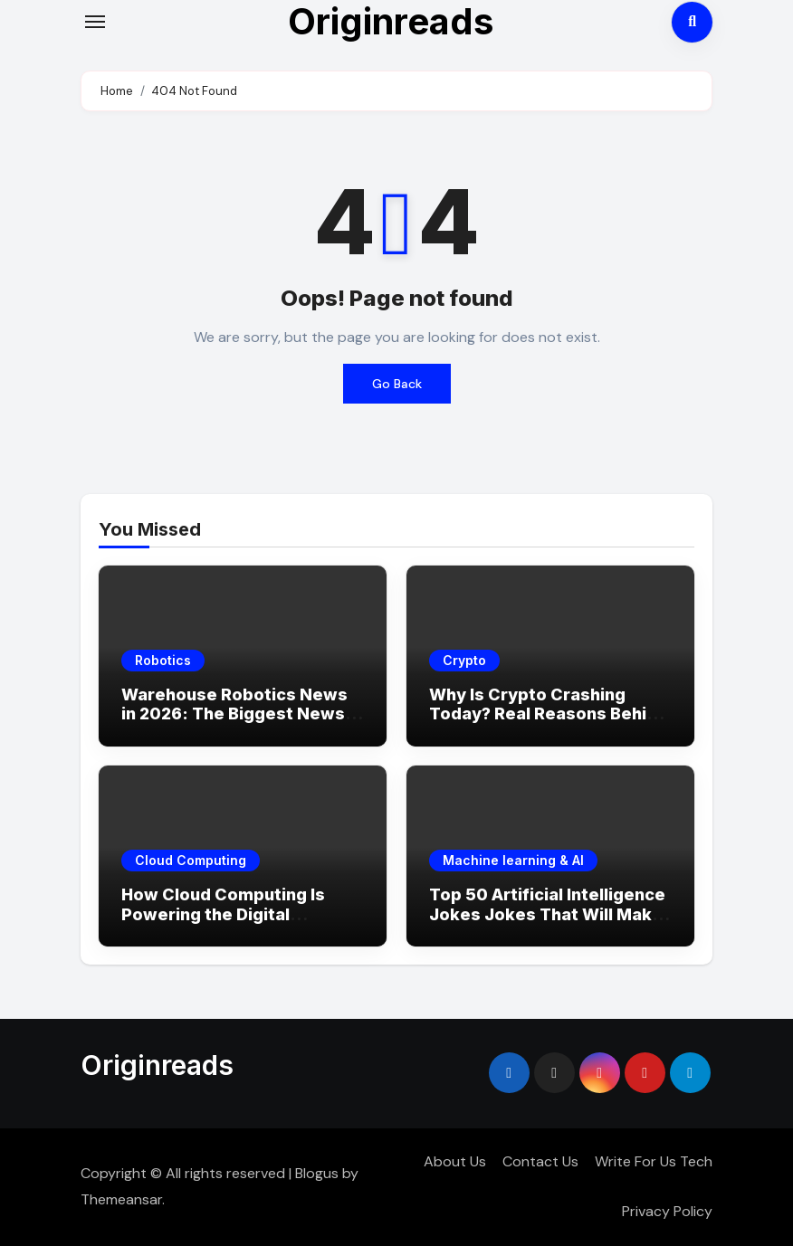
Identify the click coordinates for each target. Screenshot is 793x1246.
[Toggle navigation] (95, 22)
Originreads (157, 1065)
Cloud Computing (190, 860)
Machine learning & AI (513, 860)
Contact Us (540, 1161)
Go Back (397, 384)
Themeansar (121, 1199)
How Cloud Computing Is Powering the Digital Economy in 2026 (223, 914)
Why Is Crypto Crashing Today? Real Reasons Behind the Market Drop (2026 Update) (548, 724)
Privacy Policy (667, 1211)
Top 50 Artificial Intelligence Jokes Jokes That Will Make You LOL (547, 914)
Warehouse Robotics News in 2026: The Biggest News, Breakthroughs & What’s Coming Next (235, 724)
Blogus (317, 1173)
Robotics (163, 660)
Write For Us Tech (653, 1161)
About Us (455, 1161)
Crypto (464, 660)
